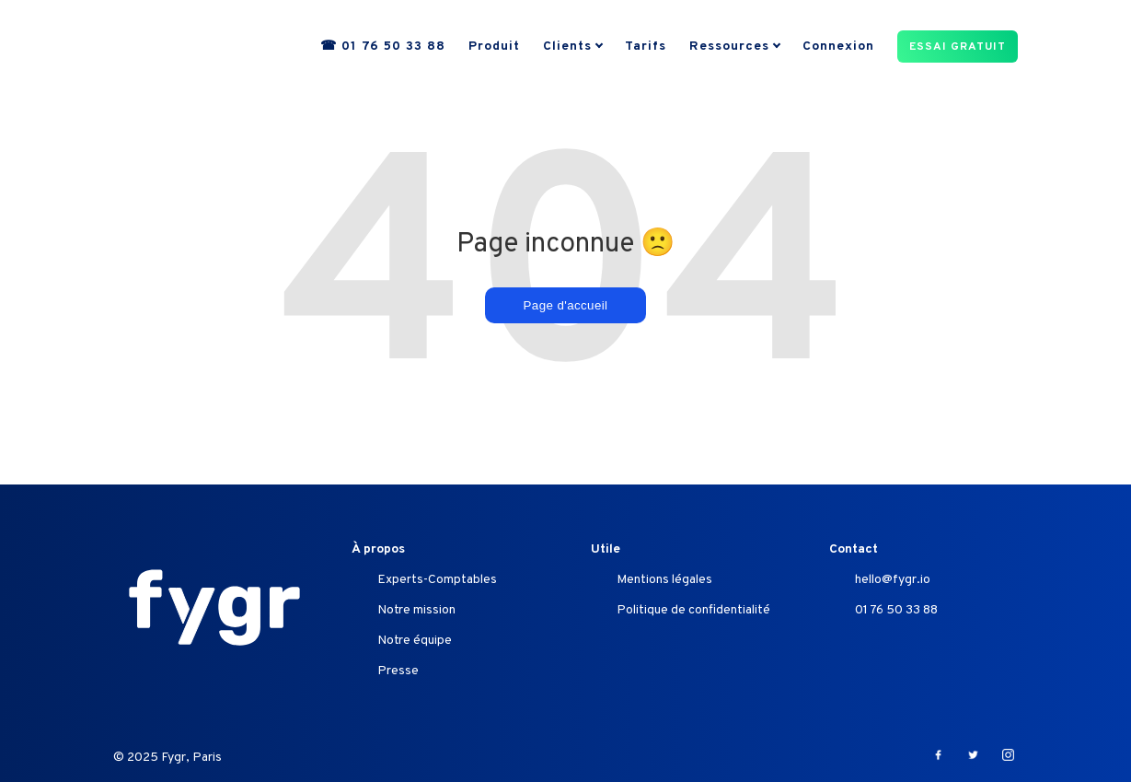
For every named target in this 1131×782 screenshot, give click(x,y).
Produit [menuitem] (494, 47)
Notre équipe (414, 641)
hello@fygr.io (892, 580)
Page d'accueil (566, 305)
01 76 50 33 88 (896, 610)
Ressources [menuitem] (729, 47)
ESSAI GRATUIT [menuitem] (957, 47)
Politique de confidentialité (693, 610)
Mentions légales (664, 580)
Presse (398, 671)
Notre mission (416, 610)
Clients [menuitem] (567, 47)
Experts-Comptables (437, 580)
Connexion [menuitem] (838, 47)
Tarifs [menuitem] (645, 47)
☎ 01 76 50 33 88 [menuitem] (382, 47)
